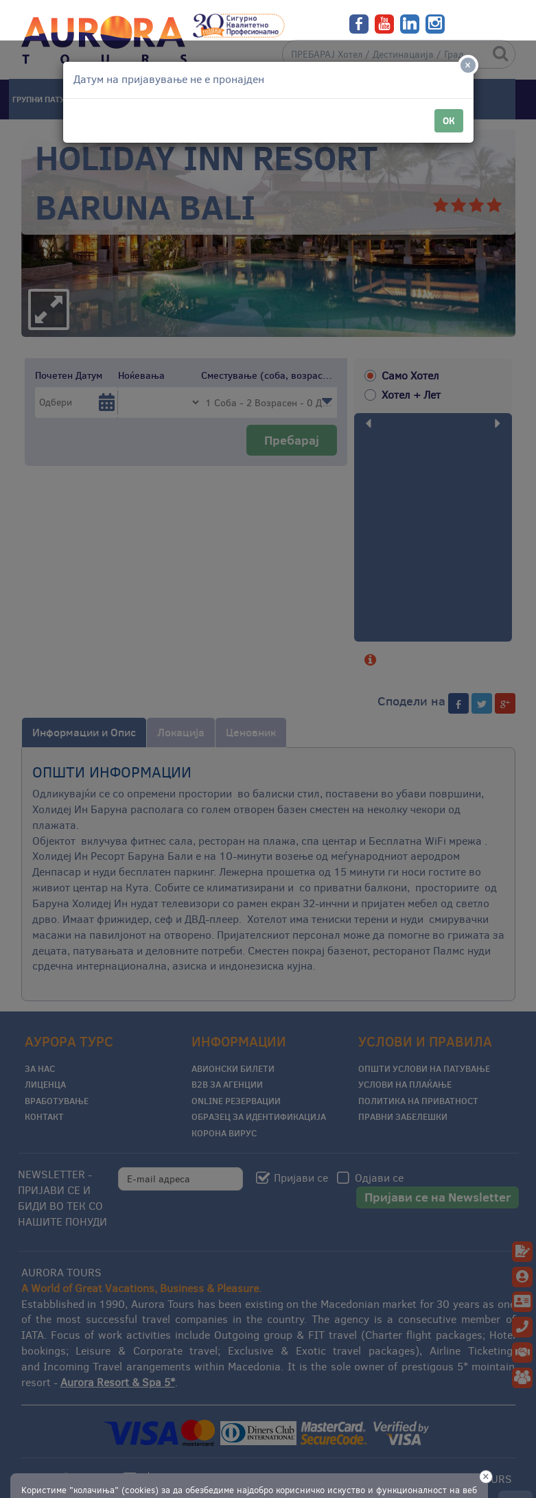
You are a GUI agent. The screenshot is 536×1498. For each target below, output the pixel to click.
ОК (449, 80)
